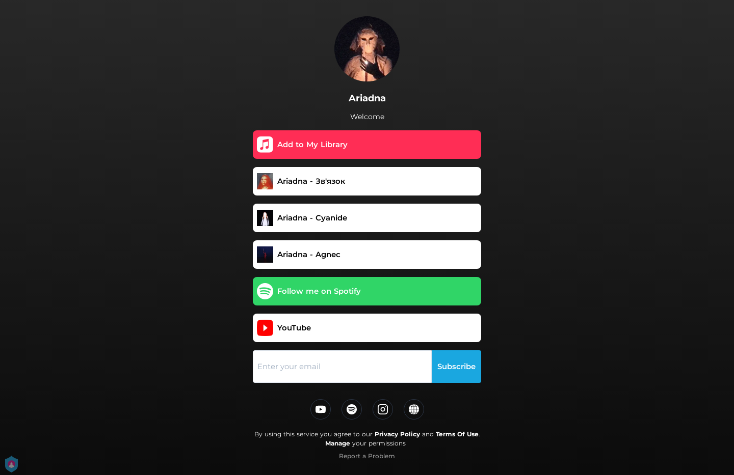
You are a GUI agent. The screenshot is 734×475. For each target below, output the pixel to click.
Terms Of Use (457, 434)
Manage (337, 443)
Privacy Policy (397, 434)
